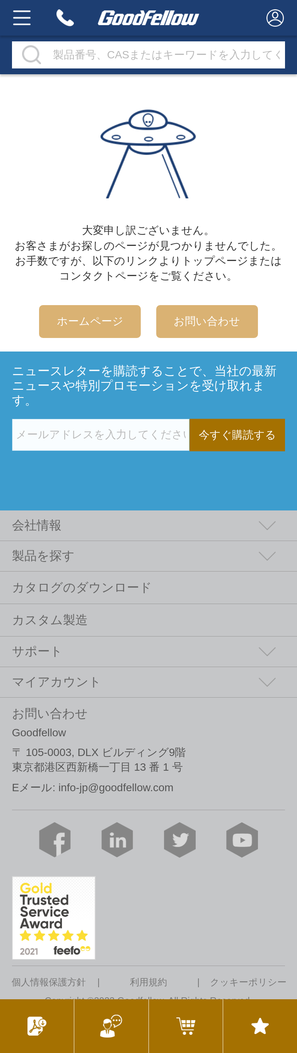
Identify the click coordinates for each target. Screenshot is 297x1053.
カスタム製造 (50, 620)
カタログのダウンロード (82, 587)
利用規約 (148, 982)
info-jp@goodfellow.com (116, 788)
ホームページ (90, 321)
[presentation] (71, 467)
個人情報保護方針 (49, 982)
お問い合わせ (207, 321)
